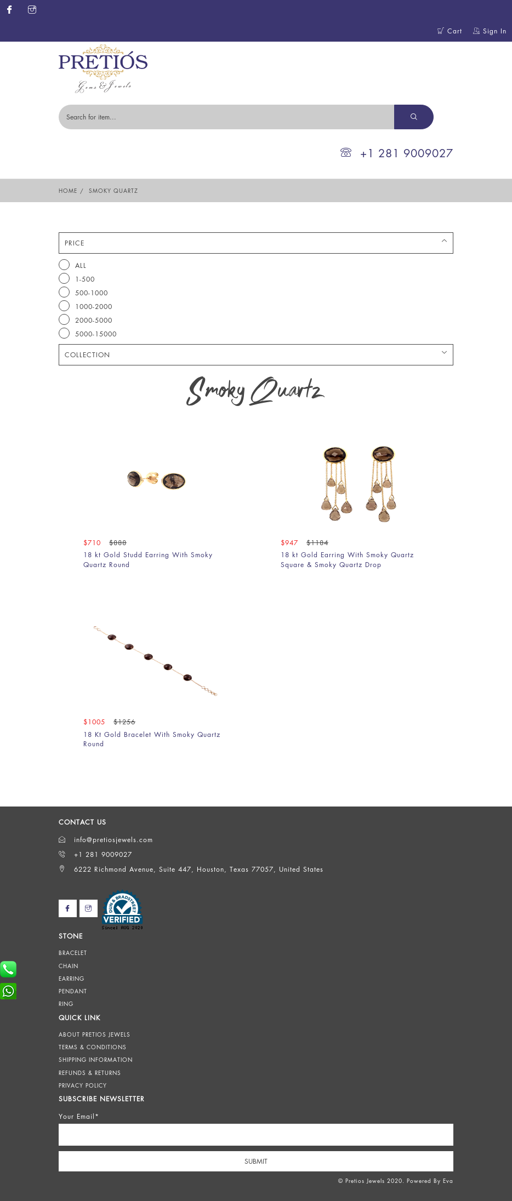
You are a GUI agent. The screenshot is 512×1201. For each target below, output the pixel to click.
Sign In (490, 31)
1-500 (77, 278)
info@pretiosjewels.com (106, 839)
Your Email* (79, 1116)
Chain (68, 966)
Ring (66, 1004)
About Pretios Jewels (94, 1034)
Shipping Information (96, 1059)
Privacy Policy (83, 1085)
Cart (449, 31)
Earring (71, 978)
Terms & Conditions (93, 1047)
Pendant (73, 991)
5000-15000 (88, 333)
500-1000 (83, 292)
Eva (448, 1181)
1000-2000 (85, 305)
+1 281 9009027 (396, 153)
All (73, 264)
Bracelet (73, 953)
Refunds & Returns (90, 1073)
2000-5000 (85, 319)
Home (68, 191)
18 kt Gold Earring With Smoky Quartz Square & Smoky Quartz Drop (347, 559)
